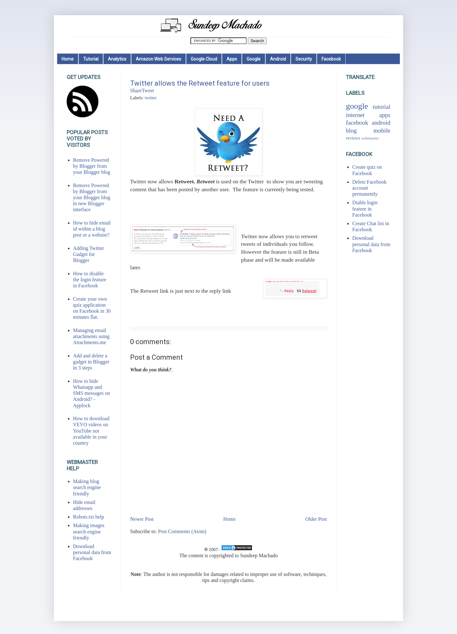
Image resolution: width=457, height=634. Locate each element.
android (381, 122)
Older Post (316, 519)
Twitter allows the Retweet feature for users (199, 83)
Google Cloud (204, 59)
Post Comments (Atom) (182, 531)
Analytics (117, 59)
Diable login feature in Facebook (365, 208)
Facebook (331, 59)
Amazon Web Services (158, 59)
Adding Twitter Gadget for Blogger (88, 254)
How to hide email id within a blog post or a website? (92, 229)
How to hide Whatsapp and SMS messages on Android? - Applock (91, 393)
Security (303, 59)
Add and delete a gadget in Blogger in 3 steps (91, 361)
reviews (353, 138)
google (357, 106)
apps (384, 115)
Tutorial (90, 59)
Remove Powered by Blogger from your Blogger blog (91, 166)
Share (136, 90)
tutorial (381, 106)
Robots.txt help (88, 517)
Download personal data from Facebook (92, 552)
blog (351, 130)
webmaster (370, 138)
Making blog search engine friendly (87, 487)
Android (278, 59)
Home (68, 59)
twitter (151, 97)
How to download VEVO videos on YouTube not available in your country (91, 431)
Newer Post (142, 519)
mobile (382, 130)
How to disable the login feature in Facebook (89, 279)
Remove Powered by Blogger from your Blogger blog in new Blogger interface (91, 197)
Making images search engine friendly (88, 531)
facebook (357, 122)
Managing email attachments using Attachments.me (91, 336)
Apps (232, 59)
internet (355, 115)
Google (254, 59)
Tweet (148, 90)
